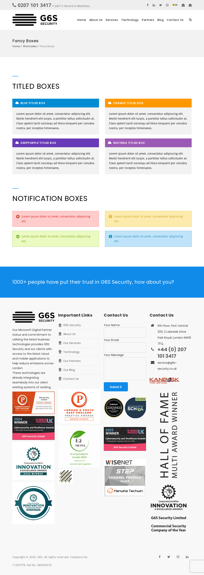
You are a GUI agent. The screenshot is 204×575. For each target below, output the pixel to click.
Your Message (114, 355)
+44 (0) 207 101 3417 (172, 353)
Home (81, 20)
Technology (130, 20)
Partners (148, 20)
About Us (95, 20)
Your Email (111, 340)
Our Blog (69, 370)
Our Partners (72, 361)
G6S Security (72, 325)
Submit (116, 387)
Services (112, 20)
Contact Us (175, 20)
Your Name (112, 325)
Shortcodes (29, 46)
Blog (160, 20)
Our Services (72, 343)
